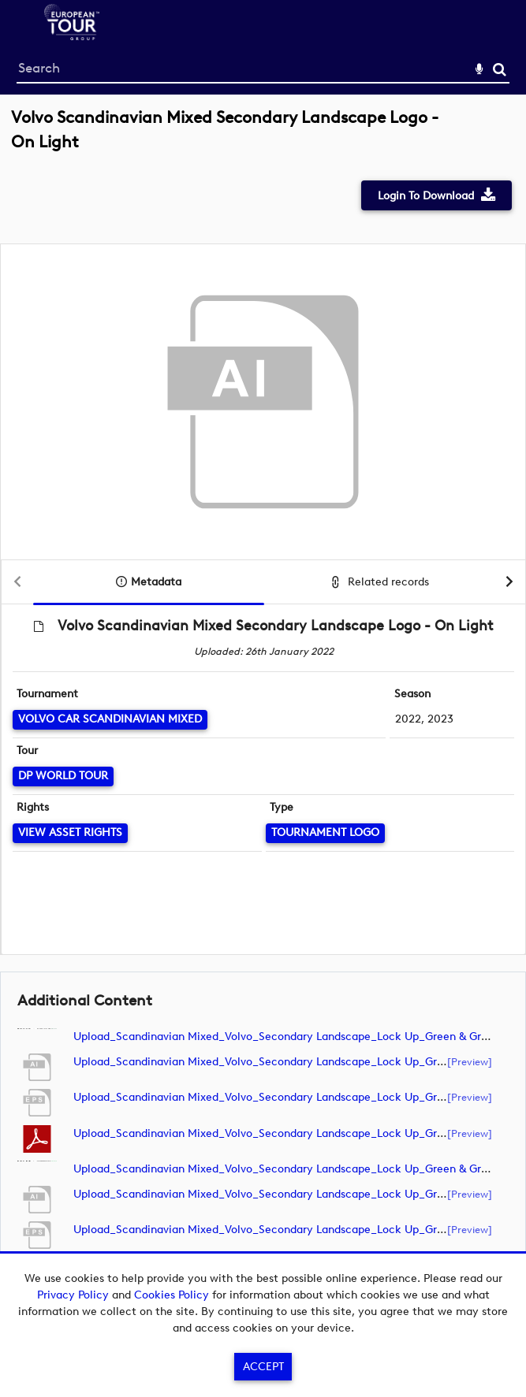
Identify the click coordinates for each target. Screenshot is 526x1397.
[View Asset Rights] (70, 833)
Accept (263, 1366)
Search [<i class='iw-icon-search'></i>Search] (499, 68)
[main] (263, 707)
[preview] (469, 1061)
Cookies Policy (171, 1295)
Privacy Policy (73, 1295)
